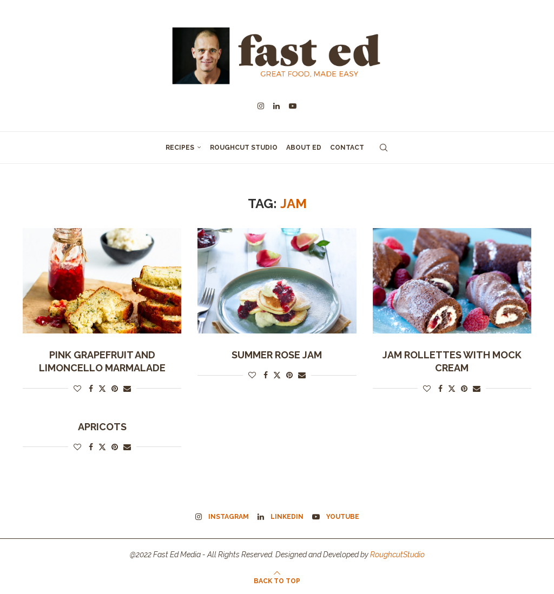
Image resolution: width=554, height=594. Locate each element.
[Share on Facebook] (91, 388)
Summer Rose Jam (277, 355)
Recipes (180, 147)
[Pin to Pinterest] (114, 388)
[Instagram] (261, 106)
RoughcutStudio (397, 554)
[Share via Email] (127, 388)
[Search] (383, 147)
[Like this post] (77, 388)
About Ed (303, 147)
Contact (347, 147)
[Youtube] (292, 106)
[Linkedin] (276, 106)
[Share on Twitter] (102, 388)
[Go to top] (277, 580)
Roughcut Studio (244, 147)
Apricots (102, 426)
